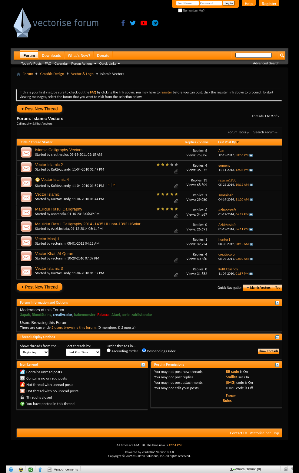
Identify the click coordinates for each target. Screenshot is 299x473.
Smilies (232, 377)
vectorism (58, 243)
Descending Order (159, 350)
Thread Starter (42, 142)
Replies (190, 142)
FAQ (48, 63)
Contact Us (238, 433)
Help (249, 4)
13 (205, 180)
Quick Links (108, 63)
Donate (103, 56)
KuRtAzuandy (61, 169)
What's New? (79, 56)
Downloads (51, 56)
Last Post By (228, 142)
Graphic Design (52, 73)
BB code (232, 371)
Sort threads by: (78, 346)
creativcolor (59, 154)
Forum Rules (230, 398)
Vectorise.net (260, 433)
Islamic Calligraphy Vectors (58, 150)
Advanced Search (266, 63)
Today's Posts (31, 63)
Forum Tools (237, 132)
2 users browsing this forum (73, 327)
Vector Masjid (47, 238)
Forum (29, 56)
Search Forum (263, 132)
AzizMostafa (60, 229)
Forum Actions (81, 63)
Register (269, 4)
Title (24, 142)
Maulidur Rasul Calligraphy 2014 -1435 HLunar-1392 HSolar (88, 224)
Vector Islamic (47, 194)
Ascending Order (122, 350)
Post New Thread (39, 108)
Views (203, 142)
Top (277, 288)
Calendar (61, 63)
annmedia (58, 214)
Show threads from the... (40, 346)
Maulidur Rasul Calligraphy (58, 209)
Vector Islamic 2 (49, 164)
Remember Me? (191, 10)
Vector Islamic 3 (49, 268)
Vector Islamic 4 (55, 179)
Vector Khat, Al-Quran (54, 253)
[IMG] (231, 382)
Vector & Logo (82, 73)
